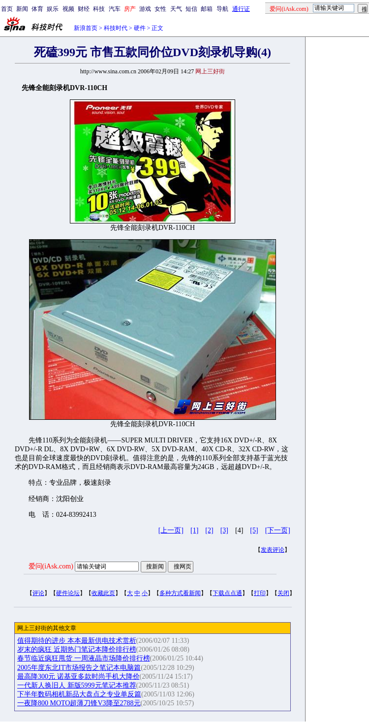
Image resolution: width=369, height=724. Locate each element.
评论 (38, 593)
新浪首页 (85, 28)
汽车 (115, 8)
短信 (191, 8)
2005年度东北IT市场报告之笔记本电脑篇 (79, 667)
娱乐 (53, 8)
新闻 (22, 8)
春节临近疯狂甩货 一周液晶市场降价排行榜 (83, 658)
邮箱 (207, 8)
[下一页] (277, 530)
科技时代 (115, 28)
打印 (260, 593)
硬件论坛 (68, 593)
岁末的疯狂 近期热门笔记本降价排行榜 (76, 649)
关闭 (283, 593)
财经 (84, 8)
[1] (194, 530)
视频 (68, 8)
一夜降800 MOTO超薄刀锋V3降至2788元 (79, 703)
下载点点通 (227, 593)
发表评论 (272, 549)
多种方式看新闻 (180, 593)
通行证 (241, 8)
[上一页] (171, 530)
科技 (99, 8)
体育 (37, 8)
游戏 (145, 8)
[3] (224, 530)
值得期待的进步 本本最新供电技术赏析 (76, 640)
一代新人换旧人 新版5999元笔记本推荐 (76, 685)
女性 (160, 8)
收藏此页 (103, 593)
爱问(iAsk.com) (51, 566)
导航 (222, 8)
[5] (254, 530)
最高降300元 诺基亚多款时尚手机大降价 (78, 676)
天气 (176, 8)
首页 (7, 8)
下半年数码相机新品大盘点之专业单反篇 (79, 694)
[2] (209, 530)
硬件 (140, 28)
